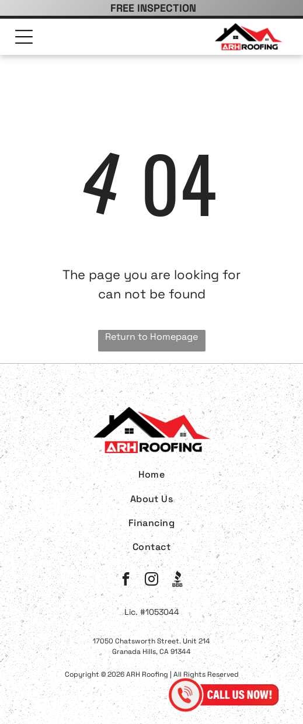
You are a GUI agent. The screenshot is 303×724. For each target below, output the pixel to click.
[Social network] (177, 580)
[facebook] (126, 580)
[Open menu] (24, 37)
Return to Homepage (151, 336)
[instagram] (151, 580)
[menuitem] (151, 474)
